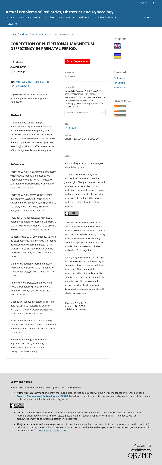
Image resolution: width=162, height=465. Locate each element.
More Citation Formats (77, 112)
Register (143, 2)
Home (13, 34)
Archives (49, 17)
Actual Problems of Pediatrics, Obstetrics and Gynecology (60, 11)
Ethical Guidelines (104, 17)
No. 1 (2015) (38, 34)
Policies (83, 17)
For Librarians (120, 87)
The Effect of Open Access (52, 430)
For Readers (119, 78)
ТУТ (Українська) (78, 61)
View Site (12, 23)
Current (10, 17)
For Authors (65, 17)
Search (149, 17)
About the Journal (28, 17)
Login (153, 2)
